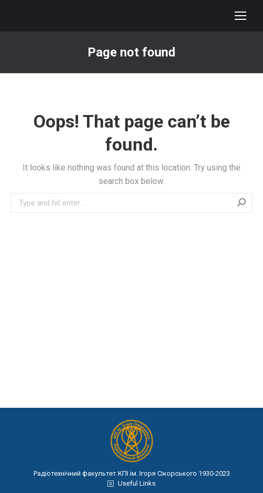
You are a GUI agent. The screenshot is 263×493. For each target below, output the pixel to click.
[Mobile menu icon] (240, 15)
